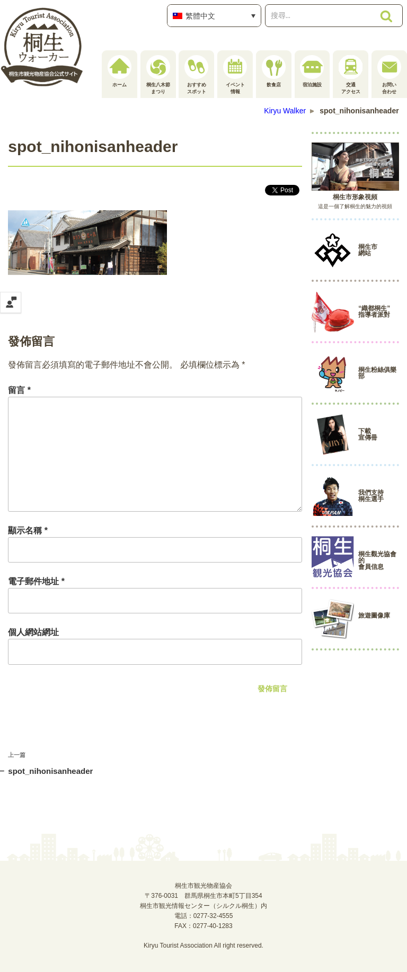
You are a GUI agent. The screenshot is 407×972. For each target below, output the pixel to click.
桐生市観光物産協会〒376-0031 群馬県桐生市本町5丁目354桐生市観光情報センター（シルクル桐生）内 (203, 895)
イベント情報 (235, 74)
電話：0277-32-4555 (203, 916)
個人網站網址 (33, 632)
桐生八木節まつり (158, 74)
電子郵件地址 (36, 581)
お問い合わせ (389, 74)
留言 (19, 390)
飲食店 (274, 71)
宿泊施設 (312, 71)
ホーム (119, 71)
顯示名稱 (28, 530)
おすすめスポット (196, 74)
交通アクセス (350, 74)
